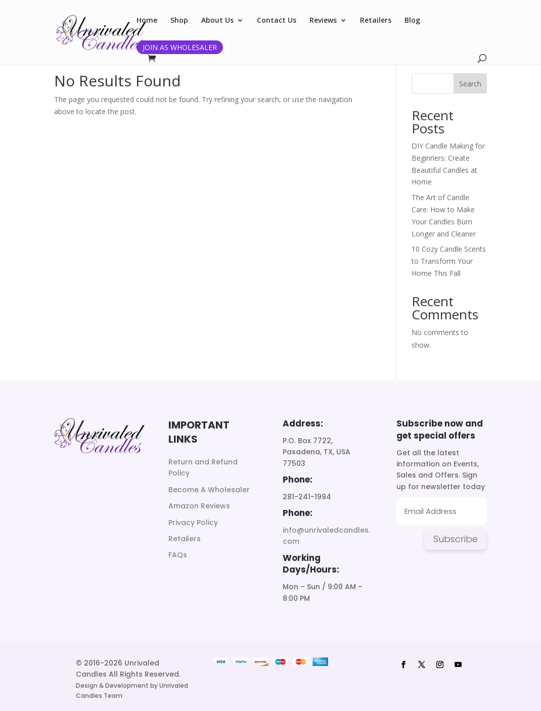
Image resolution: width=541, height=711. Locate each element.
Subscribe (455, 539)
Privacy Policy (193, 522)
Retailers (375, 21)
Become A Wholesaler (209, 490)
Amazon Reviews (199, 506)
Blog (412, 21)
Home (147, 21)
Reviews (323, 21)
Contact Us (276, 21)
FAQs (177, 555)
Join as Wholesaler (180, 47)
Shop (179, 21)
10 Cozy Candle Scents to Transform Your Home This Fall (449, 261)
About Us (217, 21)
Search (470, 83)
